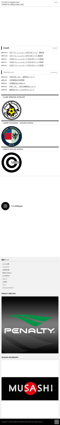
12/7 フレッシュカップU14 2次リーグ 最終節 (26, 56)
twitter (34, 254)
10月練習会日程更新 (17, 80)
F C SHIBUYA (6, 275)
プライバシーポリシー (8, 287)
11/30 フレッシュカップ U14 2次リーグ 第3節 (27, 59)
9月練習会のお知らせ (17, 83)
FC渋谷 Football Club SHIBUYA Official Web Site (20, 421)
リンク (4, 284)
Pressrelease (53, 72)
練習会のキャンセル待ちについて (22, 90)
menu (55, 2)
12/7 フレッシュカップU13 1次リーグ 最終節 (27, 52)
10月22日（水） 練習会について (22, 77)
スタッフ (4, 278)
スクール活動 (5, 263)
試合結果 (55, 48)
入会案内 (4, 281)
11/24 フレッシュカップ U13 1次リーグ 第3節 (27, 65)
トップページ (5, 266)
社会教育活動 (5, 269)
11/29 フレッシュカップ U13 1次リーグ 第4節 (27, 62)
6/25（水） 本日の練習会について (23, 86)
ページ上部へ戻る (56, 422)
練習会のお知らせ (7, 272)
